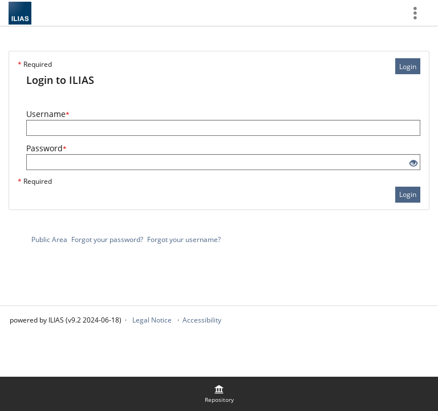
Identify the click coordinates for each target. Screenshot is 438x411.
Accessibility (201, 320)
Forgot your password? (107, 239)
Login (407, 66)
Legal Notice (152, 320)
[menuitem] (219, 394)
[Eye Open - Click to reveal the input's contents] (413, 163)
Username (48, 113)
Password (46, 148)
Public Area (49, 239)
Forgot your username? (184, 239)
